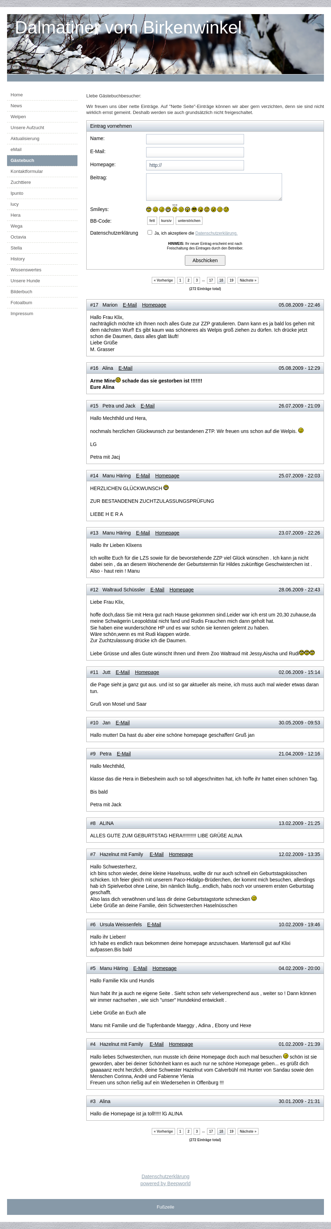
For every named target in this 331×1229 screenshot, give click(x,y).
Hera (15, 215)
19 (231, 280)
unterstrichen (189, 221)
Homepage (154, 305)
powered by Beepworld (165, 1183)
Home (17, 94)
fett (152, 221)
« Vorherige (163, 280)
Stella (16, 248)
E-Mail (130, 305)
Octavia (18, 237)
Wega (17, 226)
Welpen (18, 116)
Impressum (22, 313)
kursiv (166, 221)
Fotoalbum (21, 302)
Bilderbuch (21, 291)
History (18, 258)
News (16, 105)
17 (211, 280)
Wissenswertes (26, 269)
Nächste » (248, 280)
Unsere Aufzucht (27, 127)
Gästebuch (22, 160)
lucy (15, 204)
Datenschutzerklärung (165, 1176)
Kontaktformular (27, 171)
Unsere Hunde (25, 280)
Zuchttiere (21, 182)
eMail (16, 149)
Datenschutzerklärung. (216, 233)
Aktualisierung (25, 138)
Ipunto (17, 193)
